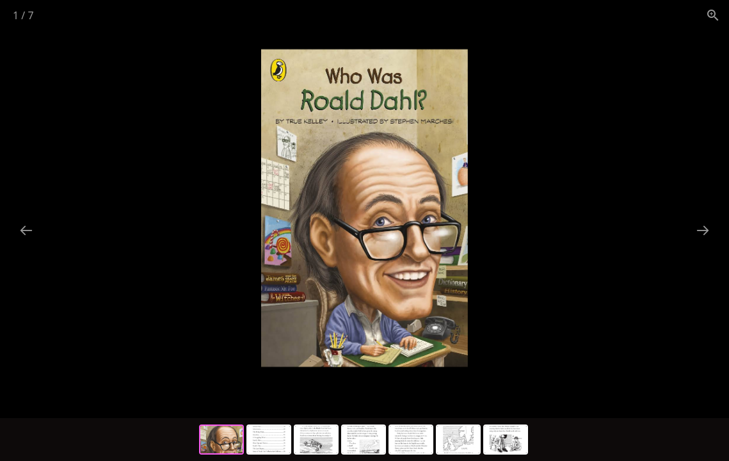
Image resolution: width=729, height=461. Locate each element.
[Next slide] (702, 230)
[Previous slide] (26, 230)
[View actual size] (713, 15)
